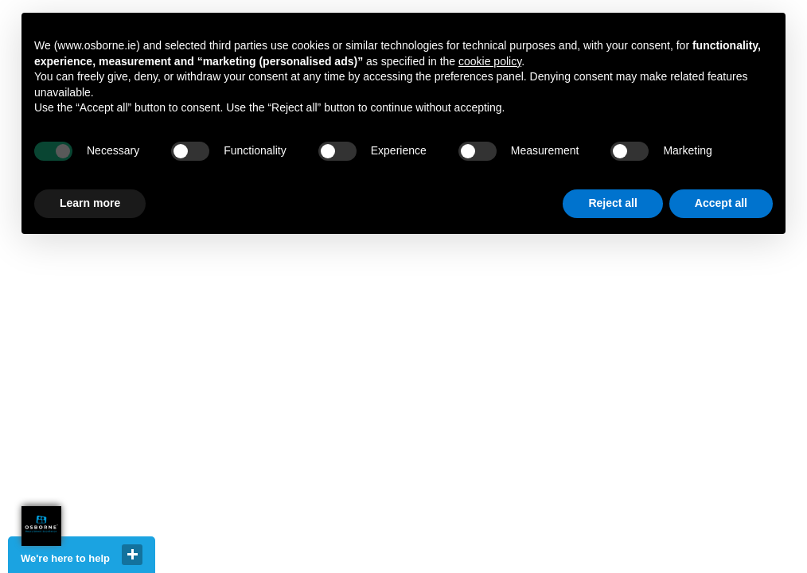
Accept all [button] (721, 203)
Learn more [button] (90, 203)
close (132, 554)
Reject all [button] (612, 203)
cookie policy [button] (489, 61)
